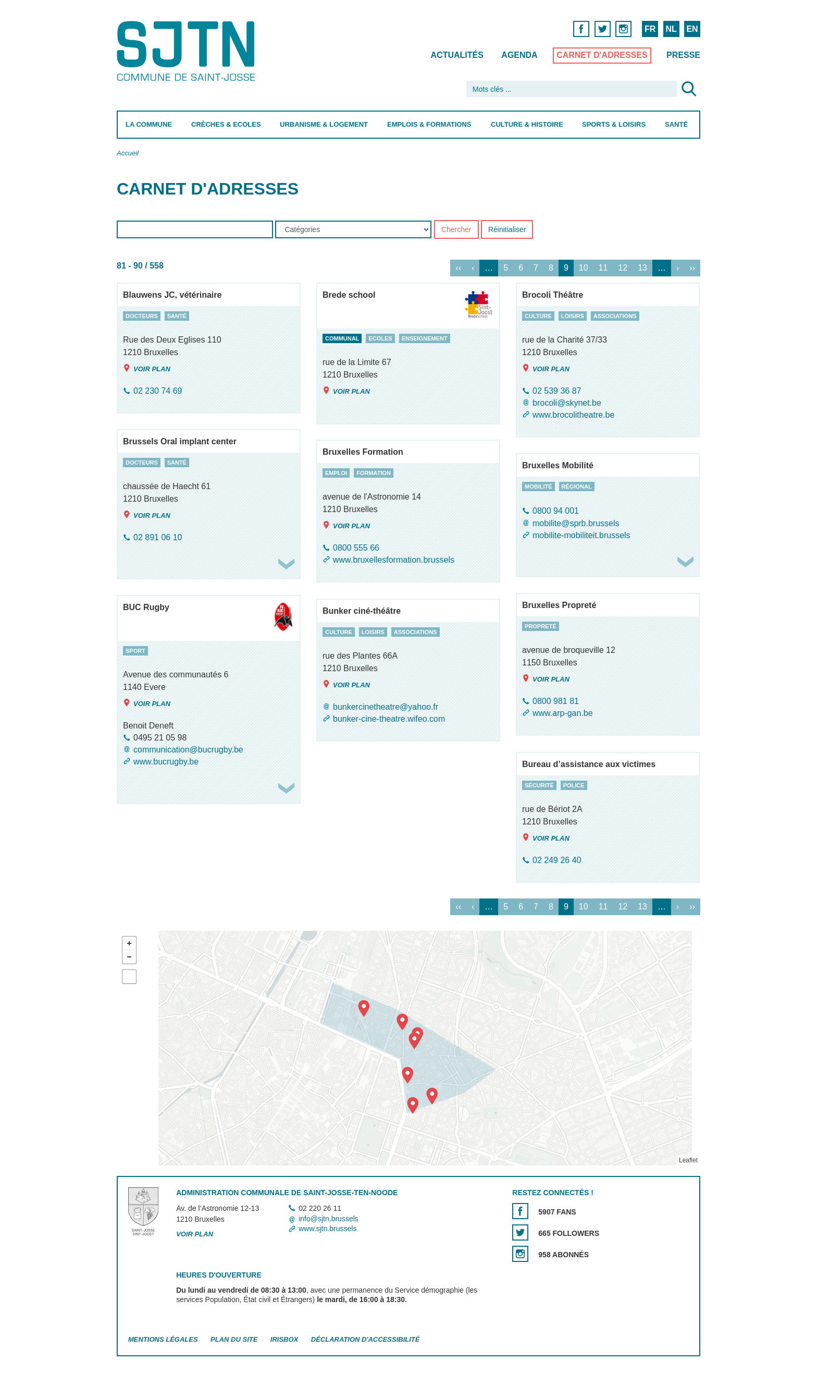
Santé (676, 124)
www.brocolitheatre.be (573, 414)
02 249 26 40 (557, 860)
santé (177, 316)
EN (692, 29)
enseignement (425, 338)
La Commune (149, 124)
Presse (683, 55)
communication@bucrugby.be (188, 749)
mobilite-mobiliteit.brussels (581, 535)
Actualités (457, 55)
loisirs (572, 316)
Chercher (456, 230)
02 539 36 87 (557, 390)
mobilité (538, 486)
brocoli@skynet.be (567, 402)
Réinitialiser (507, 230)
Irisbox (284, 1339)
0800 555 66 (356, 547)
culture (538, 316)
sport (135, 651)
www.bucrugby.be (166, 761)
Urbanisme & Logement (324, 124)
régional (577, 486)
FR (650, 29)
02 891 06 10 (157, 537)
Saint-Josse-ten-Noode (188, 51)
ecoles (380, 338)
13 (642, 268)
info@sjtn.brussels (328, 1218)
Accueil (128, 153)
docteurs (142, 316)
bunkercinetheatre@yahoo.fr (385, 706)
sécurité (539, 785)
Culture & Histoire (527, 124)
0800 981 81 (556, 701)
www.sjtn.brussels (327, 1228)
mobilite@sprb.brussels (576, 523)
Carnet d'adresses (602, 55)
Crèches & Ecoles (226, 124)
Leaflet (688, 1160)
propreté (540, 626)
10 (583, 268)
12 (622, 268)
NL (670, 29)
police (574, 785)
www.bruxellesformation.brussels (393, 559)
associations (615, 316)
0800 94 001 (556, 511)
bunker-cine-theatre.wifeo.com (389, 718)
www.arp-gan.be (563, 713)
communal (342, 338)
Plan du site (234, 1339)
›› (692, 268)
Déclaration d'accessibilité (365, 1339)
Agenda (519, 55)
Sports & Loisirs (614, 124)
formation (373, 473)
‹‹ (458, 268)
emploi (336, 473)
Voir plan (146, 368)
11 (603, 268)
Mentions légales (163, 1339)
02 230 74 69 (157, 390)
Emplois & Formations (429, 124)
